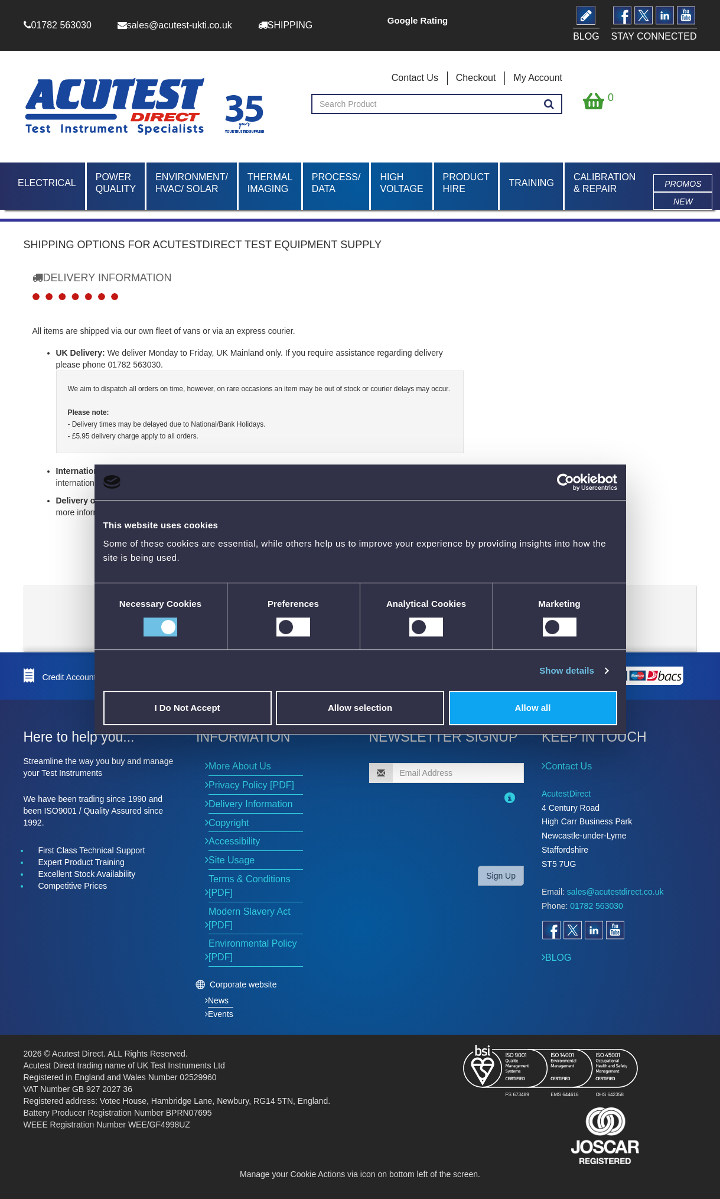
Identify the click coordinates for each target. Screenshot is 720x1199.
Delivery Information (250, 804)
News (218, 1000)
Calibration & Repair (605, 183)
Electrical (47, 183)
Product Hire (466, 183)
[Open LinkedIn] (593, 930)
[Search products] (549, 104)
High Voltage (401, 183)
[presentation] (445, 833)
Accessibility (234, 841)
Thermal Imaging (269, 183)
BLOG (558, 958)
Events (220, 1014)
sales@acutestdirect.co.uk (615, 891)
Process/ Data (336, 183)
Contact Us (415, 78)
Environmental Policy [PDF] (252, 950)
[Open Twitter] (572, 930)
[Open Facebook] (551, 930)
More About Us (239, 766)
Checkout (476, 78)
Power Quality (116, 183)
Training (531, 183)
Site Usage (231, 860)
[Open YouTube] (614, 930)
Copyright (228, 823)
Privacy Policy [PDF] (251, 785)
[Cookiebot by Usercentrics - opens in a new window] (565, 482)
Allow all (533, 708)
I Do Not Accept (187, 708)
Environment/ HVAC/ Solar (191, 183)
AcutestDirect (566, 793)
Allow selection (360, 708)
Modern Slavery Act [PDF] (249, 918)
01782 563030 (596, 906)
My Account (537, 78)
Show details (566, 670)
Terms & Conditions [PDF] (249, 886)
